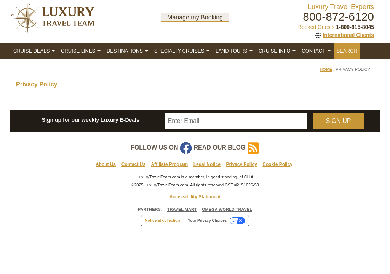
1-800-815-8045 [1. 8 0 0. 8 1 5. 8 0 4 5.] (355, 27)
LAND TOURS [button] (234, 51)
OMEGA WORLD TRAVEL (227, 209)
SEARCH (347, 51)
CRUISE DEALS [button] (34, 51)
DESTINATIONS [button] (127, 51)
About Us (106, 164)
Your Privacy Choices (207, 220)
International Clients (348, 35)
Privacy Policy (37, 84)
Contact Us (133, 164)
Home (326, 69)
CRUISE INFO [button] (277, 51)
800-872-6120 (338, 16)
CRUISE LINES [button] (81, 51)
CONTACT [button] (316, 51)
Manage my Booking (195, 17)
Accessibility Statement (195, 196)
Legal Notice (207, 164)
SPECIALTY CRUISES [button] (181, 51)
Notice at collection (162, 220)
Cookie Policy (277, 164)
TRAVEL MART (182, 209)
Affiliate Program (169, 164)
